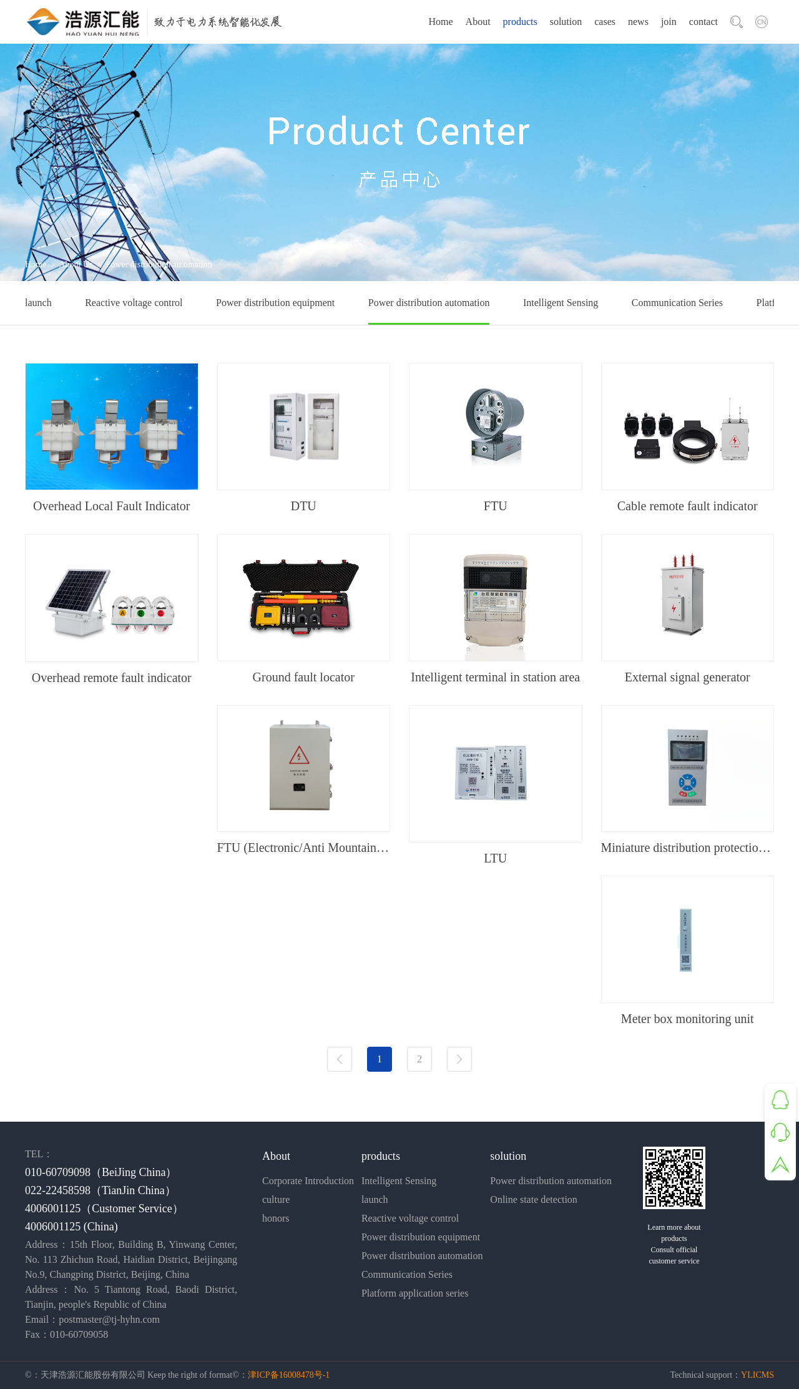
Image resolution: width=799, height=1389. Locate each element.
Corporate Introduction (308, 1180)
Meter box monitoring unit (687, 1019)
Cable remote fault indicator (687, 506)
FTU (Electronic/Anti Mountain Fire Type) (304, 847)
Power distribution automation (429, 302)
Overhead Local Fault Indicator (111, 506)
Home (440, 21)
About (478, 21)
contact (703, 21)
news (638, 21)
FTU (495, 506)
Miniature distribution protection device (688, 847)
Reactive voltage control (133, 302)
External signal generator (687, 677)
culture (276, 1199)
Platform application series (415, 1293)
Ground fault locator (304, 677)
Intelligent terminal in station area (495, 677)
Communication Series (677, 302)
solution (566, 21)
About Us (75, 264)
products (520, 21)
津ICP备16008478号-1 (289, 1375)
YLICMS (757, 1375)
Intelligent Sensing (560, 302)
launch (38, 302)
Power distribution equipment (275, 302)
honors (276, 1218)
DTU (303, 506)
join (669, 21)
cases (604, 21)
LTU (495, 858)
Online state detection (533, 1199)
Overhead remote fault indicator (112, 678)
